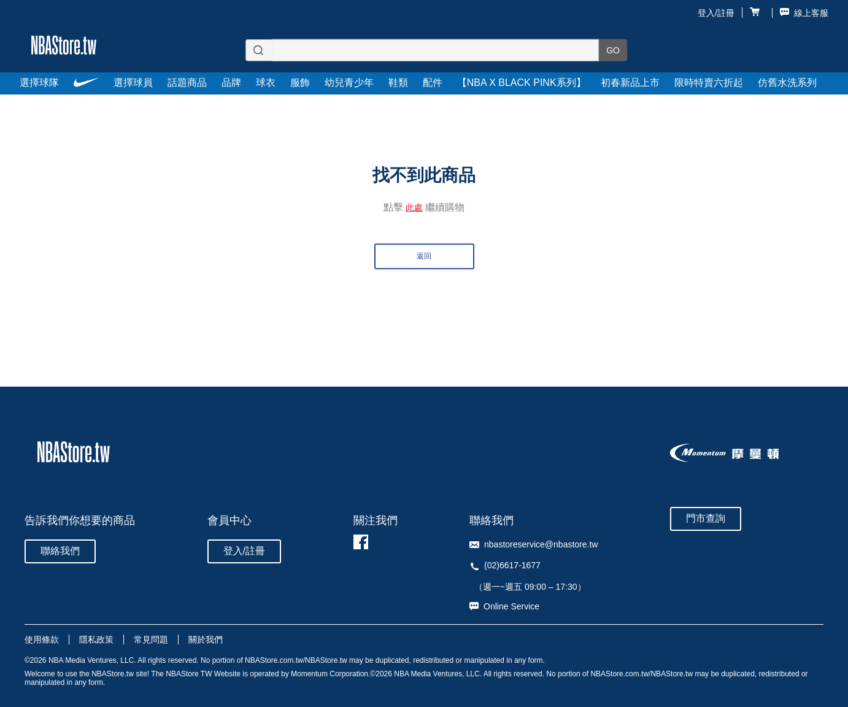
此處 (414, 207)
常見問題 (151, 639)
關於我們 (205, 639)
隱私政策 (96, 639)
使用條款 (42, 639)
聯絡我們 (60, 551)
